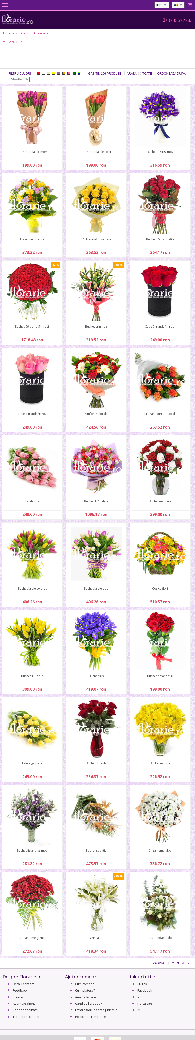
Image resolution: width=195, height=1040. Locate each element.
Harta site (144, 1003)
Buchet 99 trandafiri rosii (32, 326)
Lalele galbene (32, 763)
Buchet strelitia (96, 850)
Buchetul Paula (96, 763)
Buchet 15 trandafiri (160, 239)
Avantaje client (24, 1003)
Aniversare (41, 33)
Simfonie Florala (96, 414)
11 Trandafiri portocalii (160, 414)
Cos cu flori (160, 588)
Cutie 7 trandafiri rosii (160, 326)
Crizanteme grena (32, 938)
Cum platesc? (85, 990)
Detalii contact (23, 984)
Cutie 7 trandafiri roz (32, 414)
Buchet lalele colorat (32, 588)
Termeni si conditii (26, 1016)
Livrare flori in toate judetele (96, 1010)
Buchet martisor (160, 501)
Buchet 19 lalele (32, 676)
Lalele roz (32, 501)
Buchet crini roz (96, 326)
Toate (147, 73)
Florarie (8, 33)
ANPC (141, 1010)
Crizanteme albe (160, 850)
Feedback (20, 990)
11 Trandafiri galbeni (96, 239)
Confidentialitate (25, 1010)
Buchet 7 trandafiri (160, 676)
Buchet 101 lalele (96, 501)
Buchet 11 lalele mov (32, 152)
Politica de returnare (90, 1016)
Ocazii (23, 33)
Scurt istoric (21, 997)
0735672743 (180, 20)
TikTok (142, 984)
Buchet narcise (160, 763)
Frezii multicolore (32, 239)
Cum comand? (85, 984)
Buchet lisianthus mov (32, 850)
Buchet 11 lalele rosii (96, 152)
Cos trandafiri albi (160, 938)
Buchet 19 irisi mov (160, 152)
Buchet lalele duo (96, 588)
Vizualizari (17, 79)
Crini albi (96, 938)
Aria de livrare (85, 997)
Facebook (144, 990)
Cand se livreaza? (88, 1003)
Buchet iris (96, 676)
